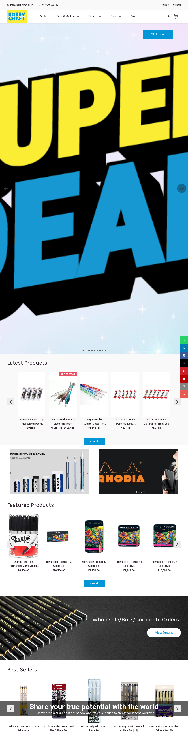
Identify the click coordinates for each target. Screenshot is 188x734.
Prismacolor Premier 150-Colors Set (59, 563)
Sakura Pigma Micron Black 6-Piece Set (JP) (129, 728)
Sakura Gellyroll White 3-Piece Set (93, 728)
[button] (158, 34)
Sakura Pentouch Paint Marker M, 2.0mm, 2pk (125, 422)
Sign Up (177, 4)
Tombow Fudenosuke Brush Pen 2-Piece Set (58, 728)
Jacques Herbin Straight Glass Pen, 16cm (94, 422)
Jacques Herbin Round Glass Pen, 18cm (63, 421)
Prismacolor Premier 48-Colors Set (129, 563)
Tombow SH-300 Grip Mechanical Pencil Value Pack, (32, 422)
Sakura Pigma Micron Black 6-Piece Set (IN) (164, 728)
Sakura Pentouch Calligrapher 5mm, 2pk (156, 421)
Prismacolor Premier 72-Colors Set (164, 563)
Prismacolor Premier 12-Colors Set (93, 563)
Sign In (165, 4)
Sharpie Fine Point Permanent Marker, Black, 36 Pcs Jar (23, 564)
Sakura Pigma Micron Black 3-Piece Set (23, 728)
